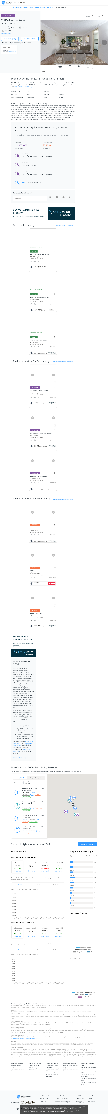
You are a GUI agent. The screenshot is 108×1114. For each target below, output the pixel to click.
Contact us (91, 1098)
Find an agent (44, 1098)
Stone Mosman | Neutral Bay (23, 87)
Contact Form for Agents (62, 1102)
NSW (31, 8)
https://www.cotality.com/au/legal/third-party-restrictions (26, 1038)
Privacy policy (80, 1102)
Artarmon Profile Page (20, 758)
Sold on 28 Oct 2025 (36, 290)
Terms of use (80, 1098)
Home (26, 8)
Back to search (17, 8)
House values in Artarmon (53, 1073)
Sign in (23, 182)
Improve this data (6, 33)
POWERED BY (23, 1102)
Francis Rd (50, 8)
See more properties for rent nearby (62, 499)
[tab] (20, 885)
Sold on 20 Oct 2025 (36, 332)
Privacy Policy (66, 1111)
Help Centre (91, 1102)
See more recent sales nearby (64, 225)
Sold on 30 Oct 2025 (36, 247)
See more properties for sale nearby (62, 362)
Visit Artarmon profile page (87, 844)
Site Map (44, 1102)
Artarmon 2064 (40, 8)
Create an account (62, 1098)
